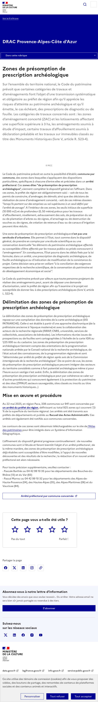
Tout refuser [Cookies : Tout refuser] (57, 696)
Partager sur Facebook (6, 568)
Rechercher (85, 4)
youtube (41, 635)
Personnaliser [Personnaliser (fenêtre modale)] (32, 696)
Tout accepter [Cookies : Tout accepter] (83, 696)
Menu (93, 4)
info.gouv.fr (54, 670)
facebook (23, 635)
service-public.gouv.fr (79, 670)
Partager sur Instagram (32, 568)
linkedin (14, 635)
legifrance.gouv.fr (31, 670)
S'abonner (49, 608)
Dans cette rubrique (49, 55)
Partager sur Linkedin (23, 568)
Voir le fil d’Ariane (10, 18)
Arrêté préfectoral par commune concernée (47, 496)
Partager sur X (14, 568)
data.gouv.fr (9, 670)
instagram (32, 635)
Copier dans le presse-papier (41, 568)
